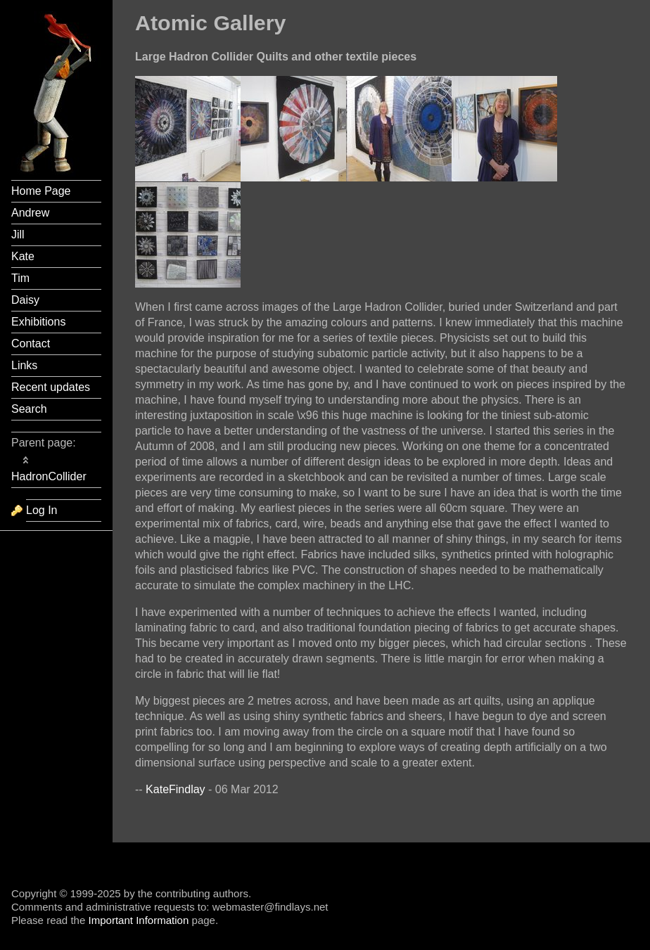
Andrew (30, 213)
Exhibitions (38, 322)
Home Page (41, 191)
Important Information (138, 920)
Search (29, 409)
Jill (18, 234)
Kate (22, 256)
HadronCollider (49, 476)
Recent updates (50, 387)
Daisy (25, 300)
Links (24, 365)
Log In (41, 510)
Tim (20, 278)
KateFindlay (175, 789)
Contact (30, 343)
